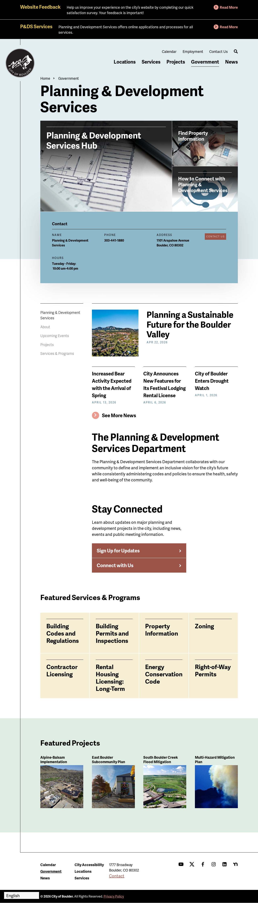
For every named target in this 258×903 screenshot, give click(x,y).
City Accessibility (89, 864)
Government (205, 61)
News (231, 61)
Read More (229, 7)
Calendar (169, 51)
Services (151, 61)
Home (45, 78)
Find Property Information (193, 136)
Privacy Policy (114, 896)
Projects (175, 61)
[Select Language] (21, 895)
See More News (119, 415)
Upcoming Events (54, 335)
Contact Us (218, 51)
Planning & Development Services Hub (93, 140)
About (45, 326)
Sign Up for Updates (118, 550)
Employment (193, 51)
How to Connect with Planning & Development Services (203, 184)
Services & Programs (57, 353)
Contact (116, 876)
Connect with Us (115, 565)
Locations (125, 61)
